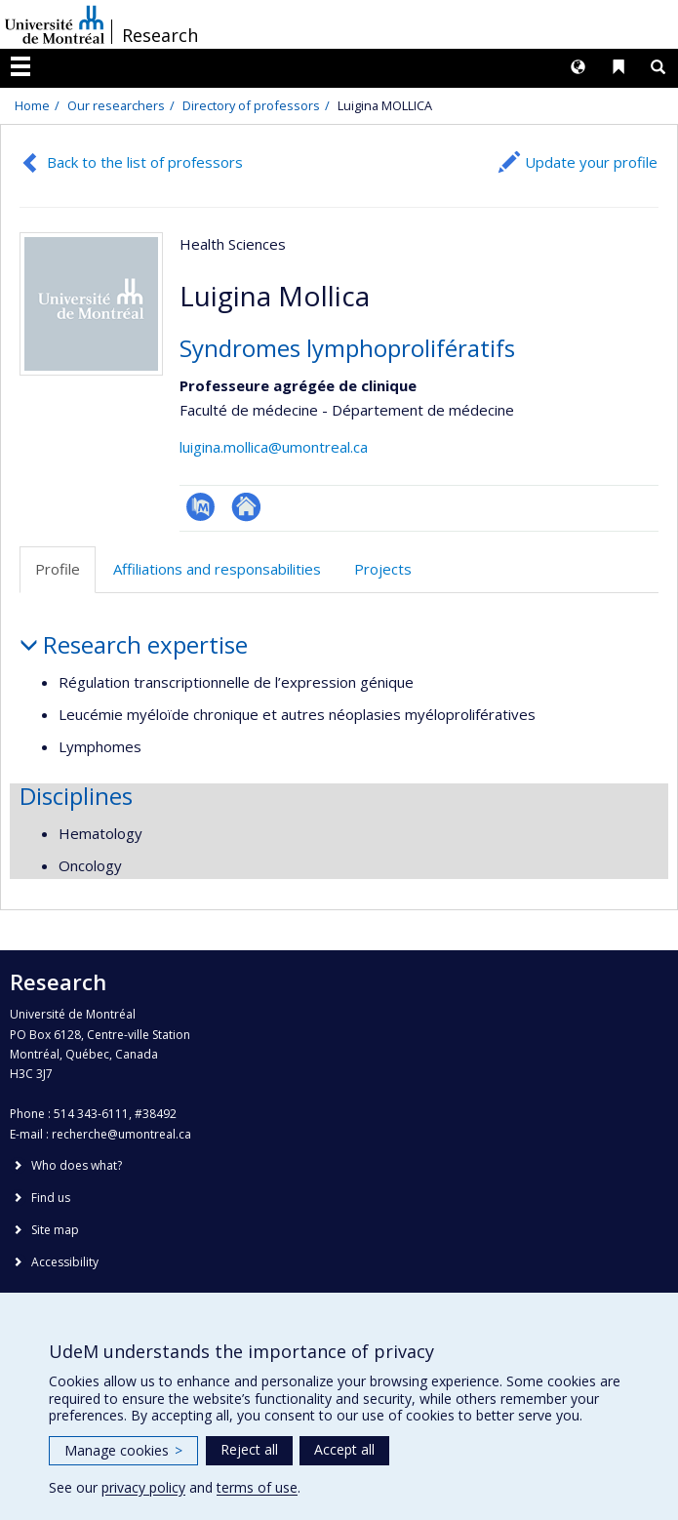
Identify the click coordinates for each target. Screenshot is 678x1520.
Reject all (249, 1449)
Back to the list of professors (145, 162)
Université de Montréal (54, 24)
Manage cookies (123, 1450)
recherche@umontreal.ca (121, 1134)
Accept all (344, 1449)
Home (32, 105)
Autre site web (246, 507)
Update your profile (591, 162)
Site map (55, 1229)
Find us (50, 1197)
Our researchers (116, 105)
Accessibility (65, 1262)
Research (160, 35)
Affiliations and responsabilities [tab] (217, 569)
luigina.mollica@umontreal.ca (273, 447)
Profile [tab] (57, 569)
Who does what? (76, 1165)
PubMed (200, 507)
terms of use (257, 1487)
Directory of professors (251, 105)
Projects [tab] (383, 569)
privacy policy (143, 1487)
